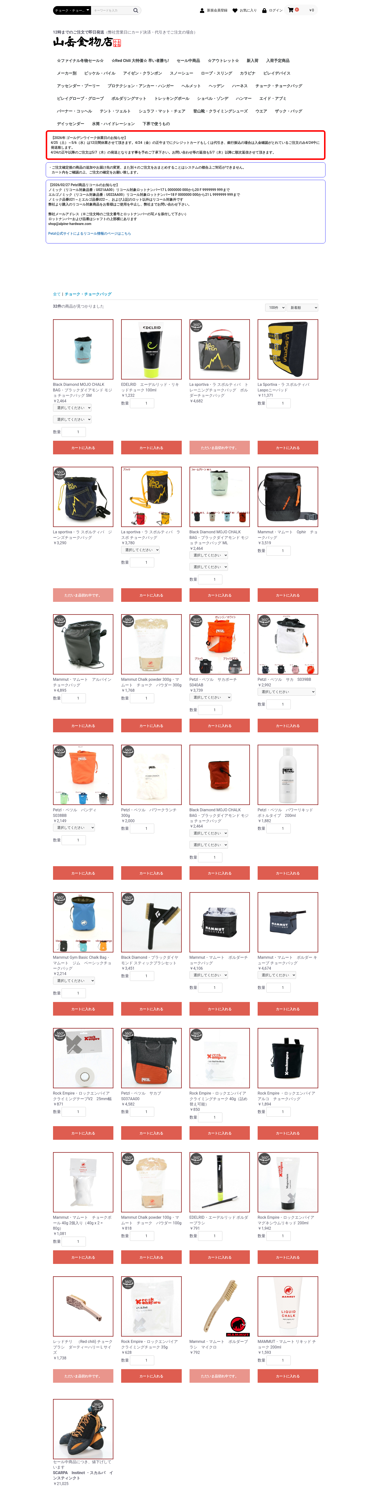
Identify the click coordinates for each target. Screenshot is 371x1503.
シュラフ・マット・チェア (162, 111)
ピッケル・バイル (99, 73)
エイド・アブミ (273, 98)
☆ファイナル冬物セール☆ (80, 60)
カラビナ (247, 73)
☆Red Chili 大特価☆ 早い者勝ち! (140, 60)
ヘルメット (191, 86)
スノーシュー (181, 73)
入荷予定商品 (278, 60)
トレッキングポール (171, 98)
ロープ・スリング (216, 73)
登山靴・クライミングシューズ (220, 111)
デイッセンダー (70, 123)
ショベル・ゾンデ (212, 98)
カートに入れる (83, 448)
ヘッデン (216, 86)
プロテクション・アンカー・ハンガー (141, 86)
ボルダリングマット (128, 98)
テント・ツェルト (115, 111)
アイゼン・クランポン (142, 73)
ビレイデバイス (276, 73)
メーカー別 (66, 73)
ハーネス (240, 86)
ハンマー (244, 98)
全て (57, 294)
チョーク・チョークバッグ (278, 86)
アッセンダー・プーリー (78, 86)
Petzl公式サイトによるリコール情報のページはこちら (89, 233)
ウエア (261, 111)
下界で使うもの (156, 123)
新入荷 (252, 60)
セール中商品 (188, 60)
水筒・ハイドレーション (113, 123)
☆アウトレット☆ (223, 60)
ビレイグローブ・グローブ (80, 98)
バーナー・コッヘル (74, 111)
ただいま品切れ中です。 (219, 448)
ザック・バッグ (288, 111)
